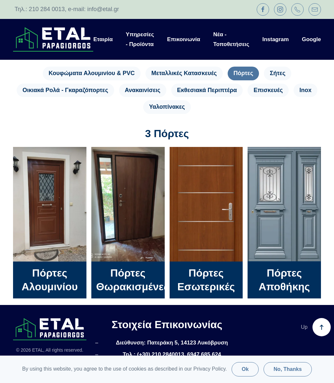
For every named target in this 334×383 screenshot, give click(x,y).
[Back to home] (53, 39)
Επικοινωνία (183, 39)
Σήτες (277, 73)
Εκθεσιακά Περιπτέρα (207, 90)
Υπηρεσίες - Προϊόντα (140, 39)
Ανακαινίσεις (142, 90)
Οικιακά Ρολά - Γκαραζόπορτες (65, 90)
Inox (305, 90)
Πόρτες (243, 73)
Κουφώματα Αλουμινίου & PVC (92, 73)
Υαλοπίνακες (167, 107)
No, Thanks (288, 369)
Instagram (275, 39)
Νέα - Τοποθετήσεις (231, 39)
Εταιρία (103, 39)
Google (311, 39)
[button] (321, 327)
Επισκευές (268, 90)
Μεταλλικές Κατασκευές (184, 73)
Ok (245, 369)
